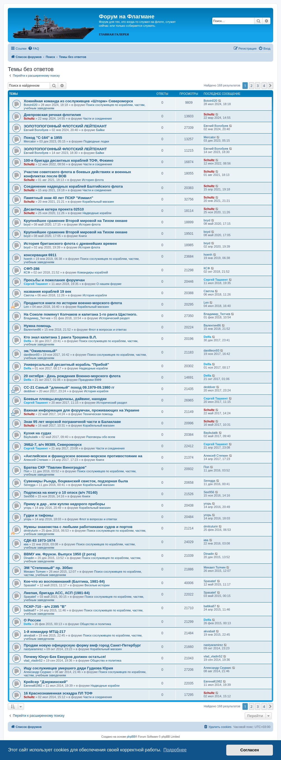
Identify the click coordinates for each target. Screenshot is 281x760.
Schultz (29, 118)
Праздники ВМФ (89, 379)
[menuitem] (33, 48)
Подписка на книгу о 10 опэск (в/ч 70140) (60, 492)
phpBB (131, 736)
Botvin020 (30, 105)
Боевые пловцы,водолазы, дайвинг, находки (65, 399)
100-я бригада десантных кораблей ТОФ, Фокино (68, 160)
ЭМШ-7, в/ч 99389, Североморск (53, 444)
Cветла (29, 295)
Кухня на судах (37, 433)
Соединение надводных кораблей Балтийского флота (73, 186)
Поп (26, 471)
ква (26, 544)
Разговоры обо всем (100, 437)
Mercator (30, 141)
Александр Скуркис (37, 672)
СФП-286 (32, 269)
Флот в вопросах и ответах (108, 329)
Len (26, 306)
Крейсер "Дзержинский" (46, 682)
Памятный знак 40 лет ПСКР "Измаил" (58, 198)
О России (32, 620)
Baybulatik (31, 437)
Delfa (27, 341)
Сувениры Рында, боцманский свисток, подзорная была (76, 481)
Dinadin (29, 558)
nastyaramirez (33, 649)
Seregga (29, 485)
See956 (29, 496)
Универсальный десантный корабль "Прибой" (66, 364)
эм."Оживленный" (40, 351)
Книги (83, 236)
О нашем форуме (109, 283)
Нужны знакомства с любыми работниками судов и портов (78, 527)
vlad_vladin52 (33, 660)
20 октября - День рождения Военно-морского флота (72, 376)
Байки (100, 130)
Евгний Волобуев (36, 130)
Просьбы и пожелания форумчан (54, 280)
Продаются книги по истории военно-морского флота (73, 303)
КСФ (27, 272)
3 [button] (258, 85)
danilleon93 (31, 354)
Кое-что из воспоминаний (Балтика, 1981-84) (64, 581)
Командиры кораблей (92, 272)
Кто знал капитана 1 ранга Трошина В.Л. (60, 337)
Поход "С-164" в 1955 (43, 137)
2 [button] (252, 85)
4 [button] (264, 85)
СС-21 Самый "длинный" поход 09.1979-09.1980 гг (69, 387)
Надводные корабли (96, 213)
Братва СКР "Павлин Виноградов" (55, 467)
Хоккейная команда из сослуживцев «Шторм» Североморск (78, 101)
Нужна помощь (37, 326)
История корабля (94, 295)
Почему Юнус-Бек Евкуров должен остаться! (65, 657)
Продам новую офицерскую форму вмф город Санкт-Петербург (82, 645)
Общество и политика (95, 624)
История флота (93, 179)
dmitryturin (31, 530)
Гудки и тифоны (38, 515)
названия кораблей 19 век (47, 291)
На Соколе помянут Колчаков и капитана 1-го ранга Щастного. (80, 314)
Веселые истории (97, 585)
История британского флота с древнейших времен (70, 243)
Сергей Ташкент (36, 283)
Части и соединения (97, 118)
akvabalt (29, 635)
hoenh (28, 258)
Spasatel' (30, 585)
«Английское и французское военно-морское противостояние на (83, 456)
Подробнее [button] (175, 749)
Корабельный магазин (98, 201)
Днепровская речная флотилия (52, 115)
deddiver (29, 391)
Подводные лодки (96, 141)
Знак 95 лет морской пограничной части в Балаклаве (72, 422)
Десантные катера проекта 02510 (54, 209)
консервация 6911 (40, 255)
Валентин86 (32, 329)
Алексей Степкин (36, 459)
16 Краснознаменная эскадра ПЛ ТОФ (58, 693)
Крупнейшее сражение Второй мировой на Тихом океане (75, 221)
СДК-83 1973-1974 (39, 540)
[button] (270, 85)
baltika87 (30, 610)
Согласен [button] (249, 750)
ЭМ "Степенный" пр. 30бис (48, 568)
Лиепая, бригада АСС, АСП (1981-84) (57, 593)
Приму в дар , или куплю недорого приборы (64, 504)
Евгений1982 (33, 685)
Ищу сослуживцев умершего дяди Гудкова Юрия (68, 668)
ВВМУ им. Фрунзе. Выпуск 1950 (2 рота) (60, 554)
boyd (27, 224)
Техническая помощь (98, 414)
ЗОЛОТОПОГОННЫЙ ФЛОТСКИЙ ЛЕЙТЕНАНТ (65, 126)
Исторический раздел (114, 318)
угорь (27, 507)
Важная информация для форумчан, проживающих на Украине (81, 410)
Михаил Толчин (35, 571)
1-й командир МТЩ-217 (45, 632)
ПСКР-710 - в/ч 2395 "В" (45, 606)
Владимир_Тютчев (37, 318)
